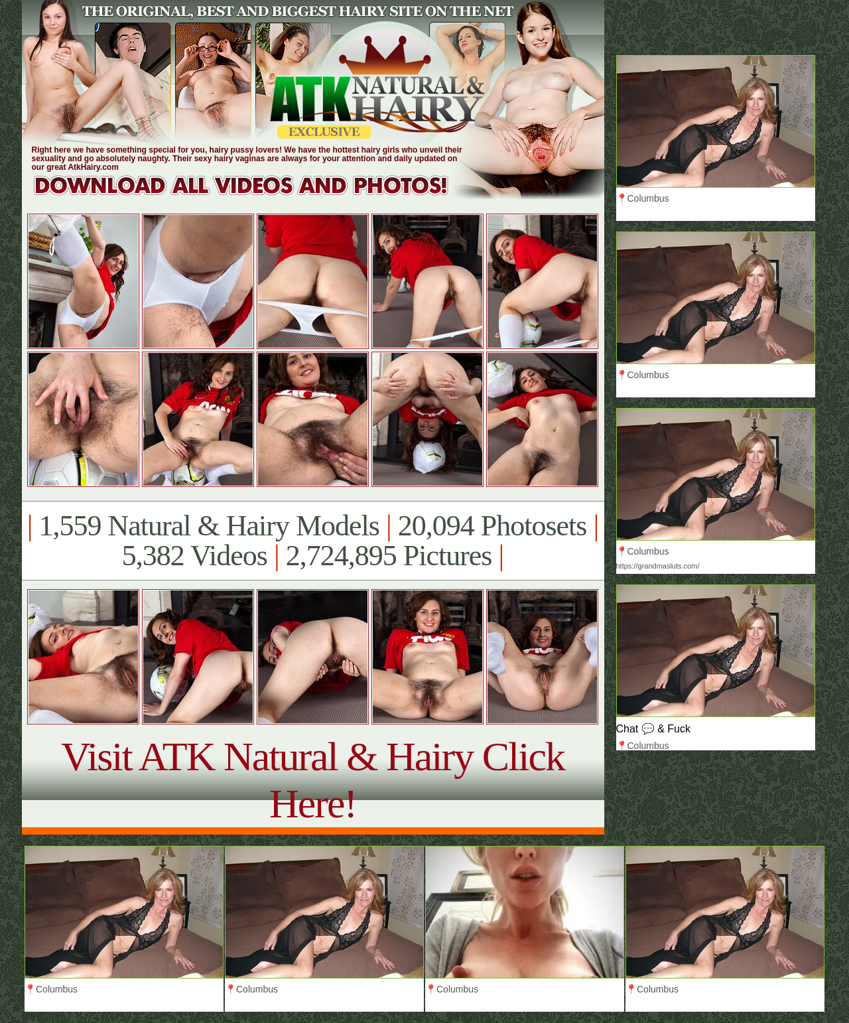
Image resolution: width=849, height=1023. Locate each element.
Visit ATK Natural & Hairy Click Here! (312, 780)
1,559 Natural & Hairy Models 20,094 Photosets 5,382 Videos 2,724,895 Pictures (312, 541)
